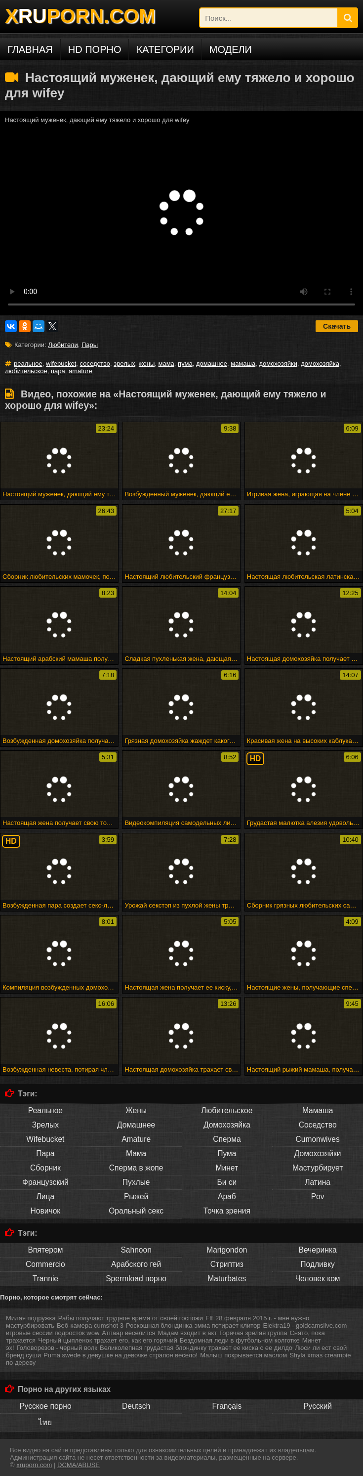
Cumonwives (317, 1139)
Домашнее (136, 1125)
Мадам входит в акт (187, 1333)
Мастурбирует (317, 1168)
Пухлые (136, 1182)
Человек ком (317, 1278)
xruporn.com (34, 1465)
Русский (317, 1406)
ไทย (45, 1422)
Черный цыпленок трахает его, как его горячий (107, 1340)
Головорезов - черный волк (57, 1347)
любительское (26, 371)
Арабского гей (136, 1264)
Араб (227, 1196)
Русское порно (45, 1406)
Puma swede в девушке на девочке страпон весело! (120, 1355)
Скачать (337, 326)
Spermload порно (136, 1278)
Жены (136, 1110)
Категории (165, 49)
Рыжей (136, 1196)
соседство (95, 363)
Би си (227, 1182)
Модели (230, 49)
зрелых (124, 363)
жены (147, 363)
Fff (209, 1318)
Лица (46, 1196)
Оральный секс (136, 1211)
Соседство (318, 1125)
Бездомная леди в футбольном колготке (240, 1340)
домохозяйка (320, 363)
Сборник (45, 1168)
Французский (45, 1182)
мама (166, 363)
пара (58, 371)
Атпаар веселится (128, 1333)
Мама (136, 1153)
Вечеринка (318, 1250)
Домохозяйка (226, 1125)
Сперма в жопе (136, 1168)
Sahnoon (136, 1250)
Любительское (226, 1110)
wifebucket (61, 363)
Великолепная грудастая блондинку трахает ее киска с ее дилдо (196, 1347)
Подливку (317, 1264)
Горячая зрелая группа (253, 1333)
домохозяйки (278, 363)
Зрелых (45, 1125)
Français (227, 1406)
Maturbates (226, 1278)
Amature (136, 1139)
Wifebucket (45, 1139)
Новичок (46, 1211)
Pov (317, 1196)
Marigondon (226, 1250)
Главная (30, 49)
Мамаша (317, 1110)
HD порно (94, 49)
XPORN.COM (80, 16)
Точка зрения (226, 1211)
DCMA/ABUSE (78, 1465)
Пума (226, 1153)
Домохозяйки (317, 1153)
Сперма (227, 1139)
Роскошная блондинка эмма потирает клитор (193, 1325)
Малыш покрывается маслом (243, 1355)
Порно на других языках (64, 1389)
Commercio (45, 1264)
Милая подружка (31, 1318)
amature (80, 371)
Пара (45, 1153)
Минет (227, 1168)
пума (185, 363)
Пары (89, 344)
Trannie (45, 1278)
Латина (317, 1182)
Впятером (45, 1250)
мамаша (243, 363)
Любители (63, 344)
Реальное (45, 1110)
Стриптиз (226, 1264)
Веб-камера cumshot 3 (90, 1325)
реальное (28, 363)
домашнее (211, 363)
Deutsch (136, 1406)
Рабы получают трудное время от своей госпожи (130, 1318)
